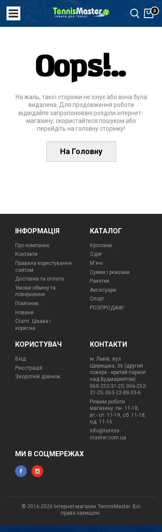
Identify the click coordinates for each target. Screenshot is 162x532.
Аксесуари (103, 290)
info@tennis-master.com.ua (108, 434)
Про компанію (32, 245)
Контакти (26, 254)
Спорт (97, 299)
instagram (37, 471)
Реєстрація (28, 368)
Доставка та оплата (39, 279)
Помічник (26, 303)
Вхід (20, 359)
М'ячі (96, 263)
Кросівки (101, 245)
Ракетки (99, 281)
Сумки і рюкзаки (110, 272)
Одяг (96, 254)
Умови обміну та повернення (35, 291)
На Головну (81, 151)
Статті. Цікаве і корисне (33, 324)
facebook (21, 471)
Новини (24, 313)
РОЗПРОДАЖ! (107, 308)
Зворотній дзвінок (37, 377)
